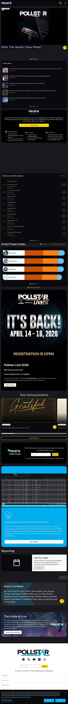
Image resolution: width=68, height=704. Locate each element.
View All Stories (34, 438)
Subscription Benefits (13, 632)
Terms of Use (59, 458)
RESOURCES (34, 685)
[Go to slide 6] (36, 287)
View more (34, 106)
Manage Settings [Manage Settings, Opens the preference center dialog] (6, 700)
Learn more (34, 125)
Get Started (34, 542)
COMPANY (34, 675)
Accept (49, 700)
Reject (60, 700)
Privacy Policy (50, 458)
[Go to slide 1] (30, 59)
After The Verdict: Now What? (21, 47)
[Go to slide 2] (32, 59)
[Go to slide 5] (37, 59)
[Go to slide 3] (34, 59)
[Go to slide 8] (39, 287)
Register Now (10, 385)
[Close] (65, 692)
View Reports (39, 567)
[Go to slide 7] (38, 287)
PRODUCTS (34, 680)
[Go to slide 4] (35, 59)
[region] (34, 697)
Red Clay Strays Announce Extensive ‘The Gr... (15, 428)
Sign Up (55, 454)
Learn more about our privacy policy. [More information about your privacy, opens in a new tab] (20, 697)
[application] (34, 265)
